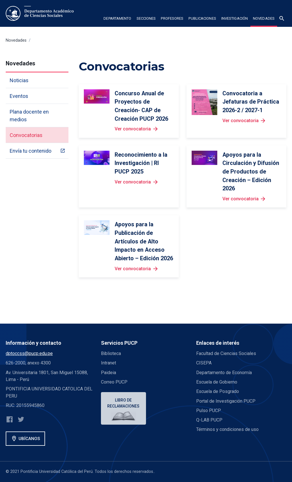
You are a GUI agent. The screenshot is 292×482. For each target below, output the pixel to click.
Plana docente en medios (29, 115)
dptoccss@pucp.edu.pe (29, 353)
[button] (117, 19)
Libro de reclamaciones (124, 403)
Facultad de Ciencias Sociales (226, 353)
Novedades (16, 40)
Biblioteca (111, 353)
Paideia (108, 372)
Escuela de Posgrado (217, 391)
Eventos (19, 96)
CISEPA (204, 363)
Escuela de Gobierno (216, 382)
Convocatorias (26, 135)
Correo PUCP (114, 382)
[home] (41, 13)
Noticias (19, 80)
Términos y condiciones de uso (227, 429)
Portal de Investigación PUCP (226, 401)
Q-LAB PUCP (209, 420)
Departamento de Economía (224, 372)
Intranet (108, 363)
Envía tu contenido (30, 151)
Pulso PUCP (208, 410)
